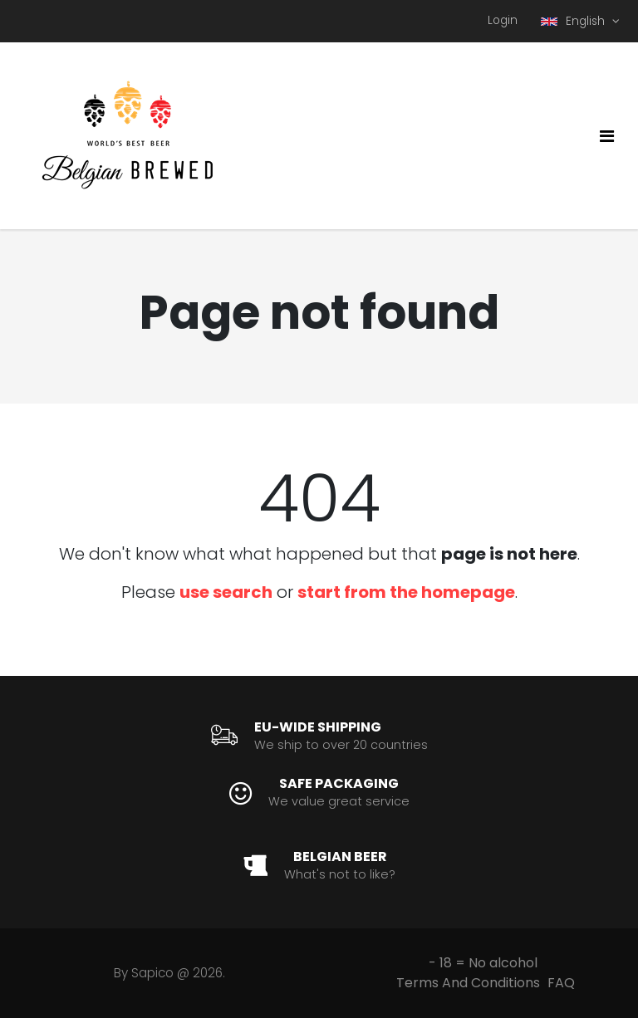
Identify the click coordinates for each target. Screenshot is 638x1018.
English (574, 21)
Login (503, 20)
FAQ (561, 982)
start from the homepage (406, 592)
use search (225, 592)
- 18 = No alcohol (483, 962)
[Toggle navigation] (607, 136)
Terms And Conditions (468, 982)
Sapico (152, 972)
